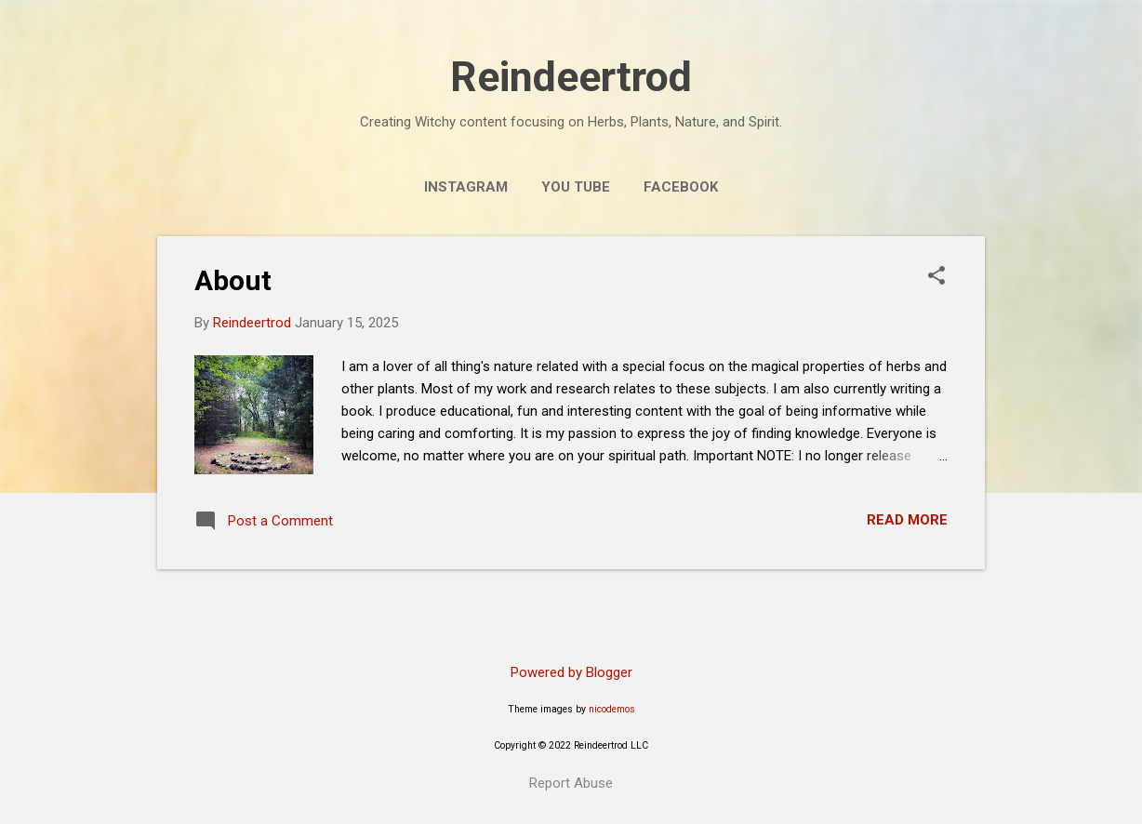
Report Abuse (571, 783)
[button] (936, 277)
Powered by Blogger (571, 672)
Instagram (466, 187)
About (233, 280)
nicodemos (612, 709)
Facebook (681, 187)
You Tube (575, 187)
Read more (907, 520)
